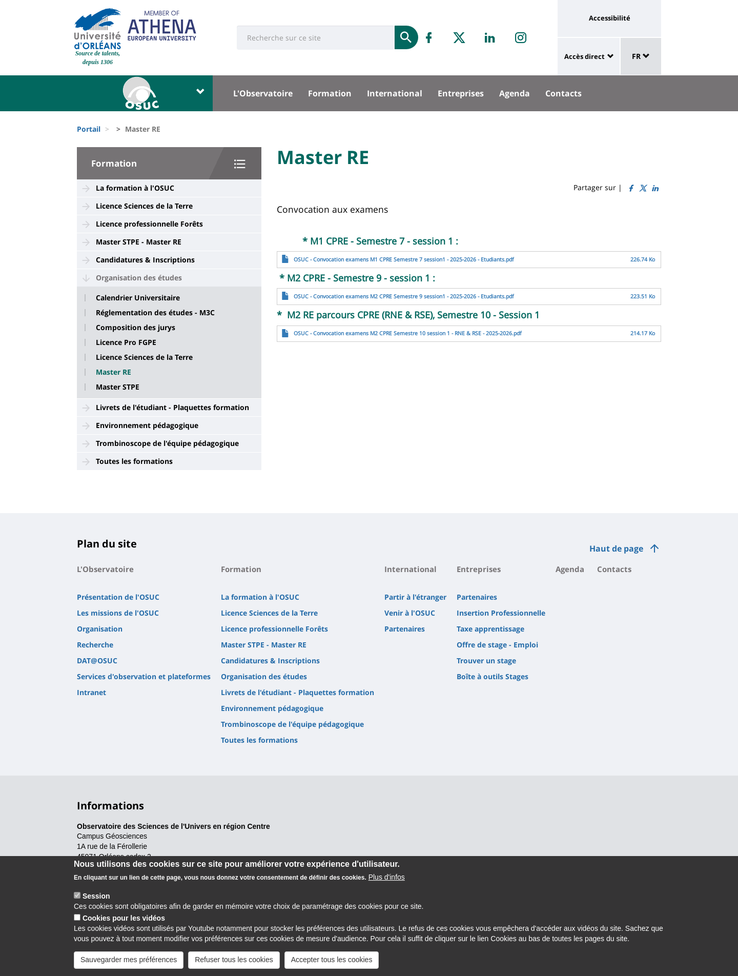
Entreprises (461, 93)
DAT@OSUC (97, 660)
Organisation (99, 629)
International (394, 93)
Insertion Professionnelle (501, 613)
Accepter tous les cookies (332, 962)
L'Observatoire (263, 93)
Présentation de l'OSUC (118, 597)
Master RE (113, 372)
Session (96, 898)
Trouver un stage (486, 660)
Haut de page (616, 548)
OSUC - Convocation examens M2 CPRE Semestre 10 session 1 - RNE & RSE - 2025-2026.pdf (408, 333)
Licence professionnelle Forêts (149, 224)
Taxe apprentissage (490, 629)
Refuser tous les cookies (234, 962)
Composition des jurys (135, 327)
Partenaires (404, 629)
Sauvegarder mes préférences (128, 962)
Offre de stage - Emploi (497, 644)
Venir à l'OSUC (409, 613)
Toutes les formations (134, 461)
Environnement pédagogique (147, 425)
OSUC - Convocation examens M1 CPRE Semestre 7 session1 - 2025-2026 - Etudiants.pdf (404, 259)
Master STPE (117, 387)
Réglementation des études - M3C (155, 312)
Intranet (91, 692)
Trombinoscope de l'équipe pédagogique (167, 443)
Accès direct (584, 56)
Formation (330, 93)
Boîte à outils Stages (492, 676)
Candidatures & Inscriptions (145, 260)
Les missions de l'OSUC (118, 613)
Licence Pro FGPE (126, 342)
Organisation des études (139, 277)
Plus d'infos (386, 880)
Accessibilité (609, 18)
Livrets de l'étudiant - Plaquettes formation (172, 407)
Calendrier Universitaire (138, 297)
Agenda (514, 93)
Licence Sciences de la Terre (144, 206)
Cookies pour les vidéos (124, 921)
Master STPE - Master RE (138, 242)
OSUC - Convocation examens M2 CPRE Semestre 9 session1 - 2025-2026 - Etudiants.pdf (404, 296)
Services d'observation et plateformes (144, 676)
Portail (88, 129)
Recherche (95, 644)
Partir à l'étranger (415, 597)
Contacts (563, 93)
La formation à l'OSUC (135, 188)
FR (641, 56)
